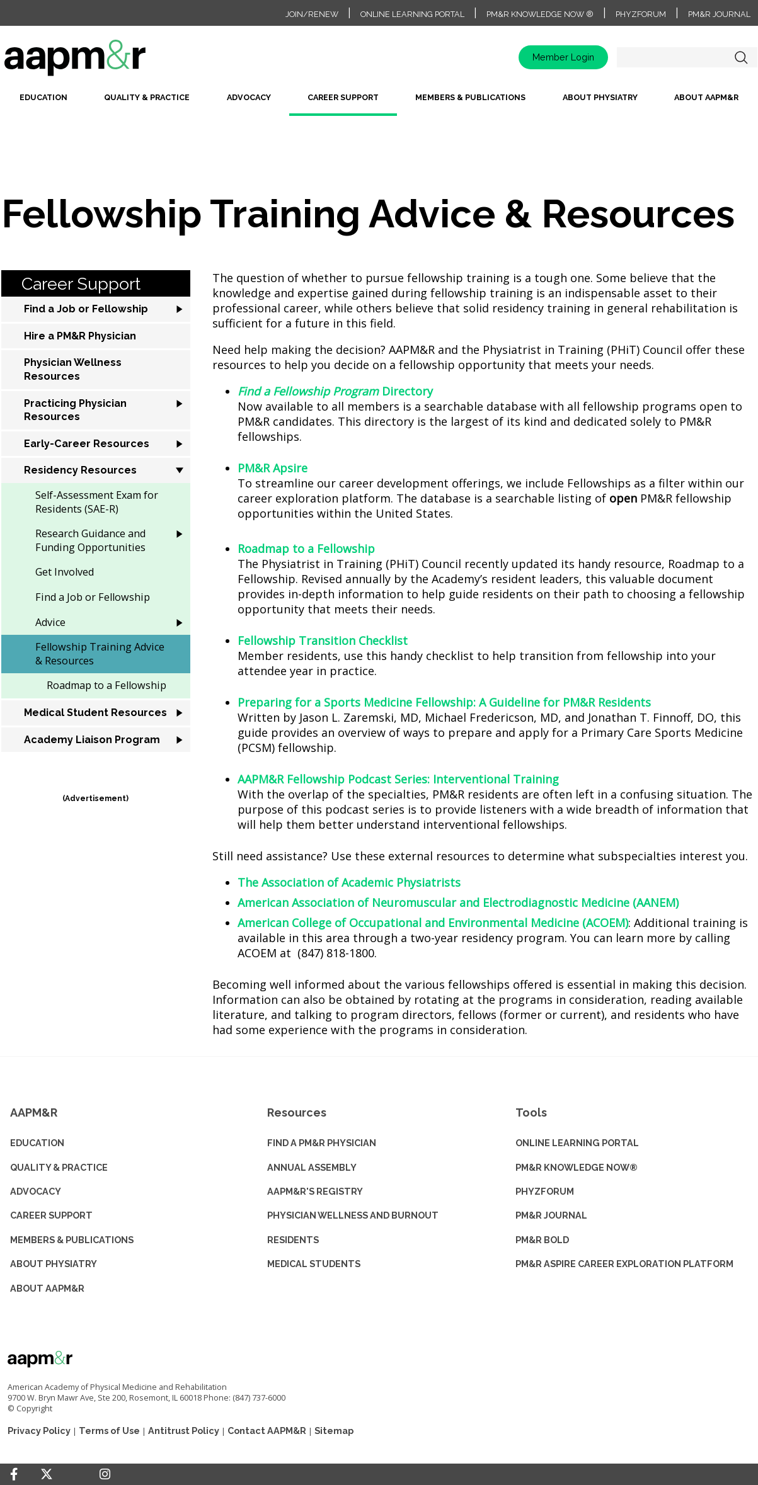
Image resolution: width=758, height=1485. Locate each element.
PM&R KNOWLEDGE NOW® (576, 1167)
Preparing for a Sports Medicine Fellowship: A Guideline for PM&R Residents (444, 702)
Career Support (343, 97)
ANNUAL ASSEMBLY (312, 1167)
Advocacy (249, 97)
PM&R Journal (719, 14)
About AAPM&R (706, 97)
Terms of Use (109, 1430)
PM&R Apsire (272, 467)
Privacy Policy (39, 1430)
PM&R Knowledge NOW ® (540, 14)
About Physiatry (600, 97)
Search (741, 57)
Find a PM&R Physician (321, 1142)
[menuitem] (43, 102)
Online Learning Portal (412, 14)
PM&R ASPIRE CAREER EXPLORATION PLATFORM (624, 1263)
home (114, 62)
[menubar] (379, 102)
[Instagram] (105, 1474)
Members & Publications (470, 97)
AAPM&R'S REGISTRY (315, 1191)
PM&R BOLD (542, 1239)
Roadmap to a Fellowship (306, 548)
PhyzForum (641, 14)
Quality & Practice (147, 97)
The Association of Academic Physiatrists (349, 882)
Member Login (563, 57)
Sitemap (333, 1430)
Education (43, 97)
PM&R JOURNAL (551, 1215)
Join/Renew (311, 14)
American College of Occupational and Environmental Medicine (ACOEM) (433, 922)
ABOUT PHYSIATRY (53, 1263)
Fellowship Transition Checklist (323, 640)
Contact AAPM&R (266, 1430)
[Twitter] (46, 1474)
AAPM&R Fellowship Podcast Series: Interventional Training (398, 779)
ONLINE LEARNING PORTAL (577, 1142)
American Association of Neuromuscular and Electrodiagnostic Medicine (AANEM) (458, 902)
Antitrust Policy (183, 1430)
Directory (335, 391)
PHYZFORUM (544, 1191)
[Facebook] (14, 1474)
